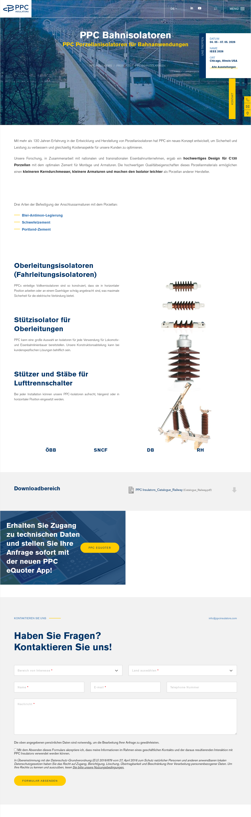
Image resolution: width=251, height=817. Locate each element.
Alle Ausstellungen (224, 59)
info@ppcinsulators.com (223, 618)
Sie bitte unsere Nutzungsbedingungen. (98, 767)
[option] (51, 450)
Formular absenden (40, 780)
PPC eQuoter (100, 547)
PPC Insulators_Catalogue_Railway (174, 490)
